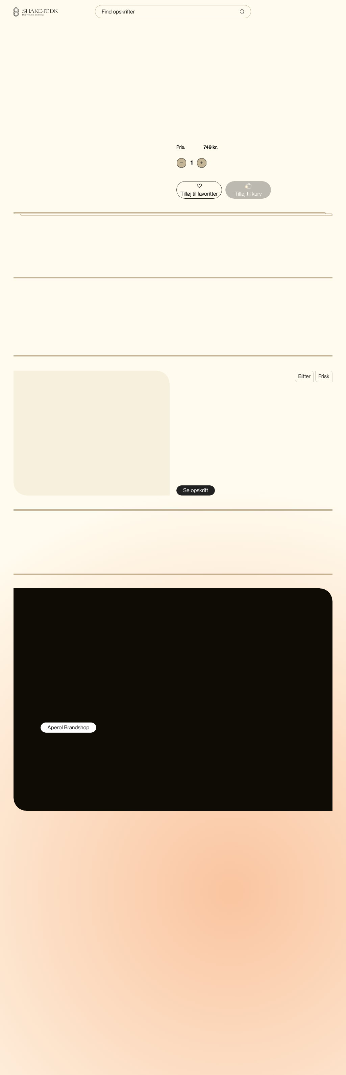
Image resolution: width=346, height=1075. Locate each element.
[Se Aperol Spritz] (195, 490)
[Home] (40, 12)
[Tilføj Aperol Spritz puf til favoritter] (199, 190)
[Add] (201, 162)
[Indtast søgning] (173, 11)
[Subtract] (181, 162)
